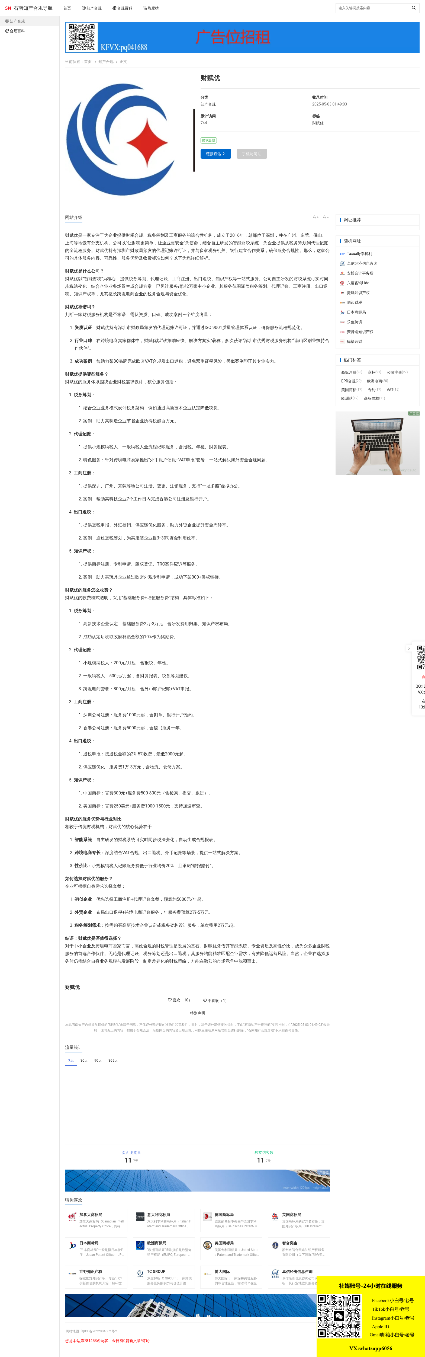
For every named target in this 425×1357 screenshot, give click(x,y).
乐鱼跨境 (351, 322)
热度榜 (151, 8)
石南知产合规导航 (33, 8)
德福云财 (351, 341)
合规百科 (122, 8)
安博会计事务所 (357, 273)
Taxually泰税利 (356, 253)
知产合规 (92, 8)
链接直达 (213, 154)
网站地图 (73, 1339)
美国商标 (348, 390)
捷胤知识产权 (355, 292)
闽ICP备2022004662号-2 (104, 1339)
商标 (371, 372)
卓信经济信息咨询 (358, 263)
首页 (67, 8)
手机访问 (249, 154)
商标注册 (348, 372)
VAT (390, 390)
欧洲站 (347, 398)
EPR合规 (348, 381)
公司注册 (394, 372)
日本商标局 (353, 312)
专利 (371, 390)
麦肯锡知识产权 (357, 332)
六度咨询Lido (354, 283)
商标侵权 (371, 398)
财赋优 (318, 123)
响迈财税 (351, 302)
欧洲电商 (374, 381)
